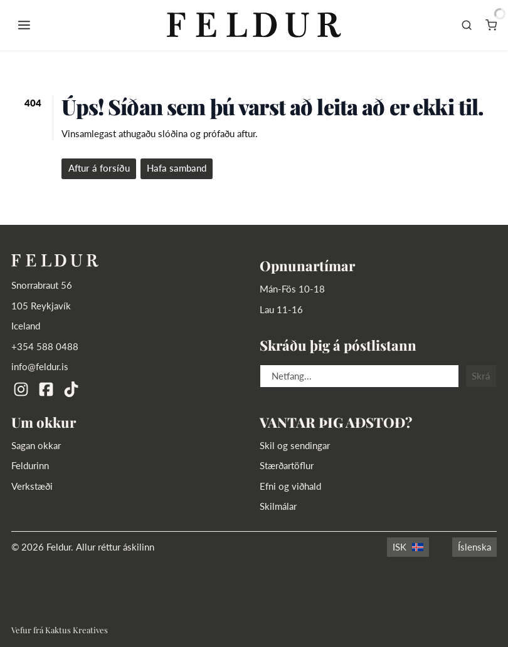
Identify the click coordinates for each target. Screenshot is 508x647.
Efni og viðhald (290, 486)
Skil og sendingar (295, 445)
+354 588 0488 (44, 346)
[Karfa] (491, 25)
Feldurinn (30, 465)
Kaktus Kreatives (76, 629)
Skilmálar (278, 506)
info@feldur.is (39, 366)
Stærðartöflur (287, 465)
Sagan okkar (36, 445)
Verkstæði (32, 486)
